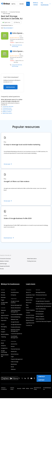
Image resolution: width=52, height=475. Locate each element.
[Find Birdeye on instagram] (28, 378)
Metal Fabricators (7, 113)
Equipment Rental (7, 110)
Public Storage (14, 361)
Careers (28, 312)
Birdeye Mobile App (4, 355)
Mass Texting (4, 318)
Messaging (4, 326)
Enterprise (13, 295)
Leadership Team (30, 295)
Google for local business (15, 301)
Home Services (15, 354)
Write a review (35, 4)
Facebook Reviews (15, 327)
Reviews (3, 295)
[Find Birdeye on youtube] (31, 378)
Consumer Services (14, 12)
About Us (28, 292)
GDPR (23, 388)
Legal (12, 356)
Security (19, 388)
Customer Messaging (16, 314)
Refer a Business (40, 319)
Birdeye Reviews (30, 317)
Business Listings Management (15, 330)
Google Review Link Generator (43, 306)
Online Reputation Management (15, 311)
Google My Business (16, 324)
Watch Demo (29, 297)
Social (2, 313)
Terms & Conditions (4, 388)
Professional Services (41, 295)
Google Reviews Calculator (43, 301)
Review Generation (16, 307)
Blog (27, 305)
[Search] (28, 4)
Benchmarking (4, 334)
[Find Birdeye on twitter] (22, 378)
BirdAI (2, 343)
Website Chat (14, 319)
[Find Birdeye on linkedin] (25, 378)
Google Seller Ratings (4, 303)
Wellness (13, 369)
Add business (10, 87)
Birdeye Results (30, 320)
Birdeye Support (40, 316)
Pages (2, 300)
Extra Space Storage (18, 33)
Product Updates (30, 310)
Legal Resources (30, 323)
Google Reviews (15, 322)
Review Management (16, 305)
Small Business (15, 292)
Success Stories (30, 315)
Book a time (29, 300)
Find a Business (40, 311)
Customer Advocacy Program (43, 321)
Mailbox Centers (7, 111)
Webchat (3, 310)
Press (27, 307)
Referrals (3, 297)
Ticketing (3, 337)
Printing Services (7, 108)
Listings (3, 292)
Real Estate (14, 364)
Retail (12, 366)
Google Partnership (4, 351)
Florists (2, 269)
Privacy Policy (12, 388)
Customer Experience (16, 333)
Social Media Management (14, 336)
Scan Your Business (41, 309)
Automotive (14, 344)
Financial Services (15, 349)
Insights (3, 331)
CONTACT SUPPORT (41, 378)
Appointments (5, 315)
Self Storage (15, 46)
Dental (12, 346)
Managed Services (40, 292)
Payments (3, 320)
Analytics (3, 345)
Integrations (4, 348)
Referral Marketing (15, 317)
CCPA (31, 388)
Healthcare (14, 351)
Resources (28, 302)
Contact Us (29, 325)
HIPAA (27, 388)
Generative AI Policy (37, 388)
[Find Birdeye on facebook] (19, 378)
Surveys (3, 329)
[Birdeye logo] (6, 4)
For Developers (39, 314)
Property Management (17, 359)
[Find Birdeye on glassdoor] (34, 378)
